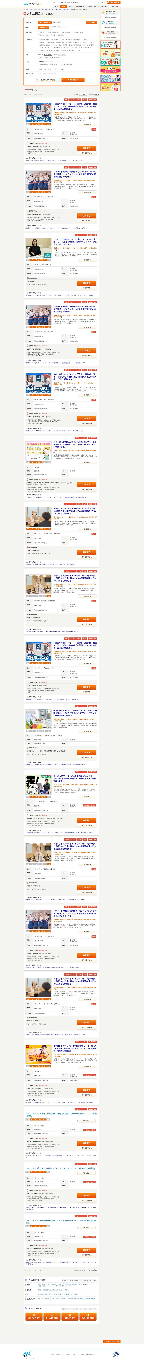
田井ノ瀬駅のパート (40, 699)
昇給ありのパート (67, 430)
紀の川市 (61, 1290)
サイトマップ (101, 2)
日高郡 (44, 1290)
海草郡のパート (30, 699)
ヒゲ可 (78, 50)
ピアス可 (64, 50)
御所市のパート (30, 1102)
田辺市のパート (30, 295)
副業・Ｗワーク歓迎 (85, 47)
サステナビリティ (66, 1354)
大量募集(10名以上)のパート (65, 631)
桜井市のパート (30, 899)
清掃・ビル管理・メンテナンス (64, 1286)
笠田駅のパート (39, 564)
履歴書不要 (78, 42)
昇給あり (42, 42)
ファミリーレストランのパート (52, 228)
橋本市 (66, 1290)
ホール (71, 1284)
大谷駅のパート (39, 1207)
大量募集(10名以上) (45, 45)
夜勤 (62, 69)
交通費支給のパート (69, 363)
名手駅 (59, 1294)
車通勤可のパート (67, 1207)
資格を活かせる (69, 45)
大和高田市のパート (31, 631)
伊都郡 (40, 1290)
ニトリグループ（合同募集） (86, 295)
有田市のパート (30, 1155)
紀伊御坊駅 (41, 1294)
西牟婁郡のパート (30, 363)
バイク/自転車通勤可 (88, 45)
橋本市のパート (30, 967)
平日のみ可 (54, 64)
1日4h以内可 (55, 39)
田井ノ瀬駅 (48, 1294)
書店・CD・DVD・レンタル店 (46, 1284)
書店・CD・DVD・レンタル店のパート (57, 899)
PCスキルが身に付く (45, 47)
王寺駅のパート (39, 295)
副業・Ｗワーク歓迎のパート (73, 1034)
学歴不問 (65, 47)
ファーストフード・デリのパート (53, 1102)
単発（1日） (43, 32)
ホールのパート (53, 631)
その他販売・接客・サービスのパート (54, 1034)
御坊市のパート (30, 430)
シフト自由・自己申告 (66, 64)
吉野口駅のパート (39, 967)
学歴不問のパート (65, 564)
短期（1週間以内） (54, 32)
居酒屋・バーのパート (54, 160)
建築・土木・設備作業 (80, 1284)
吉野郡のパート (30, 764)
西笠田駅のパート (41, 832)
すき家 (72, 564)
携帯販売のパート (51, 1155)
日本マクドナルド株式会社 (86, 1102)
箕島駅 (76, 1294)
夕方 (53, 69)
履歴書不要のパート (65, 764)
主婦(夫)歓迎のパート (72, 295)
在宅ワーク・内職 (65, 39)
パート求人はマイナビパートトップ (33, 10)
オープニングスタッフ (90, 42)
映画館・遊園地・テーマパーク (46, 1286)
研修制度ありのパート (66, 160)
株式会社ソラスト (83, 497)
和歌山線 (65, 10)
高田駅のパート (39, 228)
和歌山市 (49, 1290)
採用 (74, 1354)
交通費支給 (86, 39)
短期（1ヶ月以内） (67, 32)
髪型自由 (49, 50)
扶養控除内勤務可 (44, 39)
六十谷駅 (54, 1294)
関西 (46, 10)
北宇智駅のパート (39, 764)
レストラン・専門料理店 (61, 1284)
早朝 (41, 69)
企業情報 (52, 1354)
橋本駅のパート (40, 363)
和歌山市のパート (30, 160)
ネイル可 (71, 50)
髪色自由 (42, 50)
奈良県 (51, 10)
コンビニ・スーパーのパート (54, 430)
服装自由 (56, 50)
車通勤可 (78, 45)
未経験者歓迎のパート (71, 497)
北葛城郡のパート (30, 832)
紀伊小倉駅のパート (42, 631)
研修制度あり (76, 39)
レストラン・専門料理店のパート (54, 363)
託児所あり (69, 42)
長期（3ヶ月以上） (45, 35)
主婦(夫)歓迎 (73, 47)
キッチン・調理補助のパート (52, 564)
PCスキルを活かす (57, 45)
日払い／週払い (55, 57)
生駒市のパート (30, 497)
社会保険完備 (50, 42)
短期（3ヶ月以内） (79, 32)
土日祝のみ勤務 (44, 64)
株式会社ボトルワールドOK (85, 832)
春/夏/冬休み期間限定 (58, 35)
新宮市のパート (30, 228)
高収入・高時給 (44, 57)
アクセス (58, 1354)
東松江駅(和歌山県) (67, 1294)
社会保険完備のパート (66, 1262)
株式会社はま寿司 (78, 160)
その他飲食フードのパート (52, 764)
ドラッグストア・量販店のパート (55, 832)
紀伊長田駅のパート (41, 160)
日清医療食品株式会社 (78, 764)
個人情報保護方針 (90, 1354)
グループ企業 (80, 1354)
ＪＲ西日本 (58, 10)
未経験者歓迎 (56, 47)
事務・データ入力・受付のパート (55, 497)
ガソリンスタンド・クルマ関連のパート (55, 295)
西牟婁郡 (55, 1290)
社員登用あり (60, 42)
